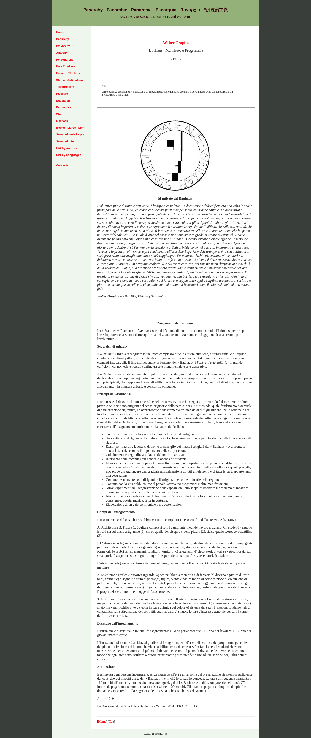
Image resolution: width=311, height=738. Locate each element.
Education (63, 100)
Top (111, 721)
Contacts (62, 165)
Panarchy (62, 39)
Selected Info (65, 141)
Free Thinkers (65, 66)
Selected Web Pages (70, 134)
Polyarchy (63, 45)
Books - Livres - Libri (70, 127)
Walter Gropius (176, 43)
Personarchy (64, 59)
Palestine (62, 93)
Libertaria (62, 121)
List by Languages (68, 155)
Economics (63, 107)
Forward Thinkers (68, 73)
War (58, 114)
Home (60, 32)
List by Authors (66, 148)
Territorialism (65, 86)
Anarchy (62, 52)
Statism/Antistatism (69, 80)
